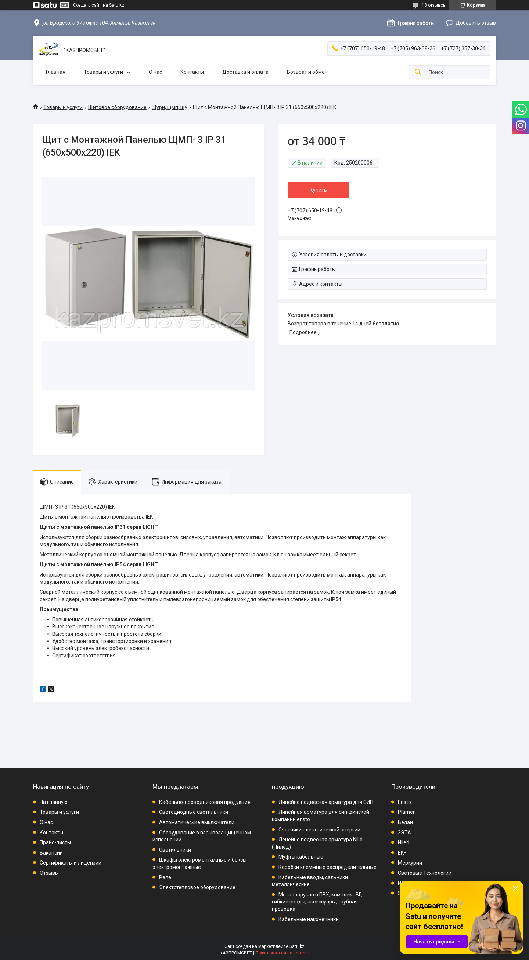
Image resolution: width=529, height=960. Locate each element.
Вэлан (405, 822)
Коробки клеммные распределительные (327, 867)
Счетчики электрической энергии (319, 830)
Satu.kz (297, 946)
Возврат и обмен (307, 72)
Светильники (175, 850)
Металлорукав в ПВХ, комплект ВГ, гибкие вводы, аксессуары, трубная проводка (317, 902)
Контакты (192, 72)
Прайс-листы (55, 842)
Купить (318, 190)
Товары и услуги (103, 72)
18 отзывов (434, 5)
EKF (402, 853)
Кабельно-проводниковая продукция (205, 802)
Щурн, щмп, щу (169, 107)
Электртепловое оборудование (197, 887)
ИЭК (403, 883)
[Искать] (418, 72)
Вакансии (51, 853)
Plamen (407, 812)
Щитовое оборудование (117, 107)
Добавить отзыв (476, 23)
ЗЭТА (404, 833)
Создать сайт (87, 5)
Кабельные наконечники (308, 919)
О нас (155, 72)
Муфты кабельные (300, 857)
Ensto (404, 802)
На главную (54, 802)
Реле (165, 877)
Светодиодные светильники (193, 812)
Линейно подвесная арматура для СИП (325, 802)
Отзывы (49, 873)
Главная (55, 72)
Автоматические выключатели (196, 822)
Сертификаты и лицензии (70, 863)
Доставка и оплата (245, 72)
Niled (403, 842)
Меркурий (410, 863)
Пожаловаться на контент (282, 953)
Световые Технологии (424, 873)
